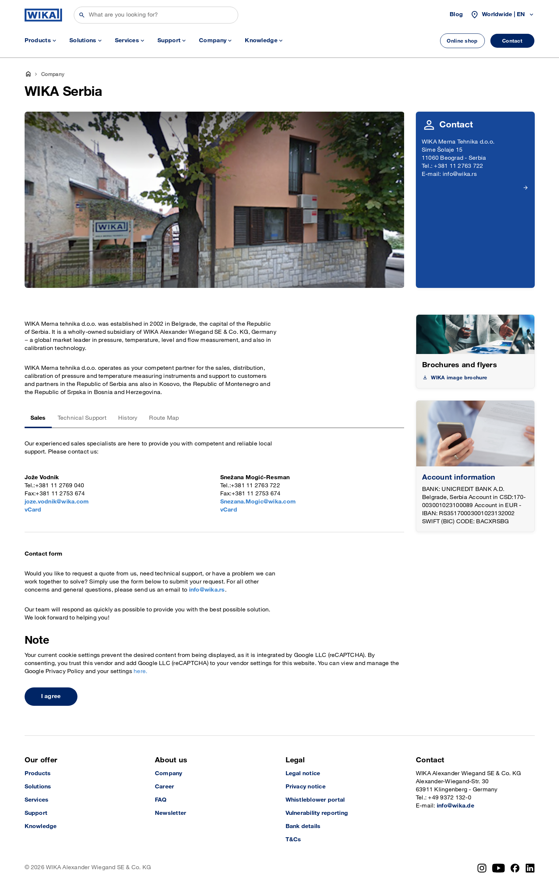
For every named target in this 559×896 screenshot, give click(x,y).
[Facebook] (515, 868)
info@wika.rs (207, 589)
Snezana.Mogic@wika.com (258, 501)
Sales (38, 418)
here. (140, 671)
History (128, 418)
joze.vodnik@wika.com (57, 501)
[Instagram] (482, 868)
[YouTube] (498, 868)
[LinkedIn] (530, 868)
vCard (33, 509)
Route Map (164, 418)
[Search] (156, 15)
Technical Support (82, 418)
